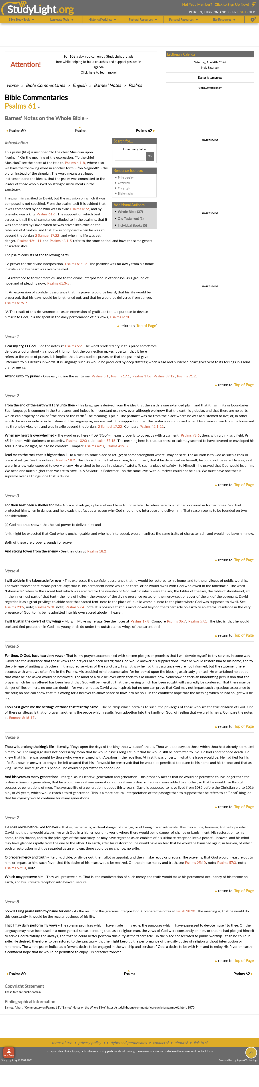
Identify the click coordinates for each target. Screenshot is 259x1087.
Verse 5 (12, 646)
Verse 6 (12, 737)
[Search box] (130, 156)
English (79, 85)
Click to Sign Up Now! (232, 4)
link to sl (200, 1042)
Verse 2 (12, 395)
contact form (205, 1051)
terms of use (62, 1042)
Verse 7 (12, 817)
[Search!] (150, 156)
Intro (16, 142)
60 (17, 130)
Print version (126, 177)
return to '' (138, 325)
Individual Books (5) (132, 225)
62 (144, 130)
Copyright (124, 188)
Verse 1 (12, 336)
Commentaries (45, 85)
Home (12, 85)
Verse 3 (12, 495)
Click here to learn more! (99, 72)
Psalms (135, 85)
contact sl (160, 1042)
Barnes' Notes (107, 85)
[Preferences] (254, 19)
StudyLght (31, 9)
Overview (124, 183)
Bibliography (125, 193)
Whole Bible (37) (130, 212)
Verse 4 (12, 570)
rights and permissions (128, 1042)
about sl (181, 1042)
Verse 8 (12, 901)
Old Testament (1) (130, 219)
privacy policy (89, 1042)
